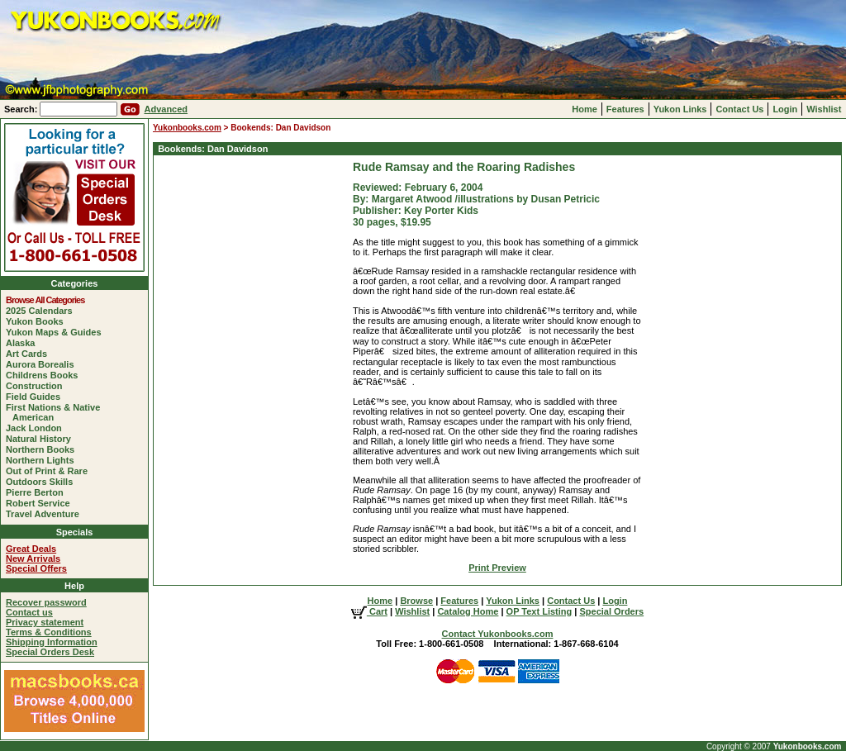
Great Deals (31, 549)
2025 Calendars (42, 311)
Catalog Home (467, 611)
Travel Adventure (45, 514)
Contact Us (739, 109)
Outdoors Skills (42, 482)
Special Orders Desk (50, 652)
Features (625, 109)
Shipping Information (51, 642)
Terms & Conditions (49, 632)
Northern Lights (43, 460)
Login (784, 109)
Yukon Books (38, 321)
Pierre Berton (38, 492)
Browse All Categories (48, 300)
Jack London (37, 428)
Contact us (29, 612)
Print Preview (497, 568)
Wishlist (823, 109)
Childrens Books (45, 375)
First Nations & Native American (56, 412)
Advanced (166, 109)
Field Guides (36, 397)
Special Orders (611, 611)
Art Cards (29, 354)
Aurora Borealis (43, 364)
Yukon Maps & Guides (57, 332)
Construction (37, 386)
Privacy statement (44, 622)
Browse (416, 601)
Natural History (41, 439)
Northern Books (43, 449)
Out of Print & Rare (50, 471)
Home (584, 109)
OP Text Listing (539, 611)
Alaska (23, 343)
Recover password (46, 602)
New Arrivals (33, 558)
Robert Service (41, 503)
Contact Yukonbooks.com (498, 634)
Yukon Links (680, 109)
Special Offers (36, 568)
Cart (369, 611)
